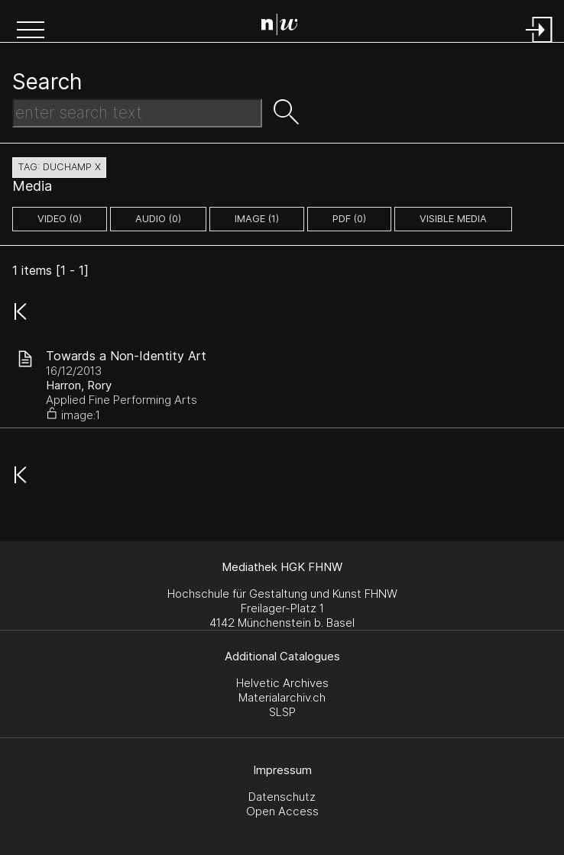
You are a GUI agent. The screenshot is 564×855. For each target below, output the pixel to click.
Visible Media (453, 218)
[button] (30, 31)
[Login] (539, 44)
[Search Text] (137, 112)
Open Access (282, 811)
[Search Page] (285, 26)
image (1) (257, 218)
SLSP (282, 712)
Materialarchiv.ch (282, 697)
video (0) (59, 218)
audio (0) (158, 218)
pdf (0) (349, 218)
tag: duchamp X (59, 167)
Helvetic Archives (282, 683)
